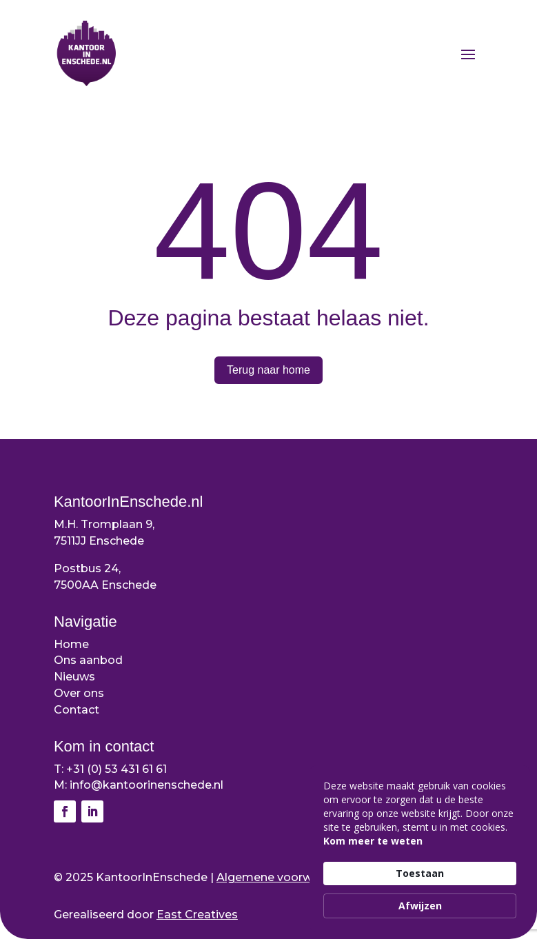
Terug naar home (268, 370)
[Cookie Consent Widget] (420, 848)
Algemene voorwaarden (284, 877)
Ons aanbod (88, 660)
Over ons (79, 693)
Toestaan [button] (420, 873)
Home (71, 644)
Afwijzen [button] (420, 905)
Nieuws (74, 676)
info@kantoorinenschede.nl (146, 784)
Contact (76, 709)
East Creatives (197, 914)
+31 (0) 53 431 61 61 (116, 769)
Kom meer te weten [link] (373, 840)
